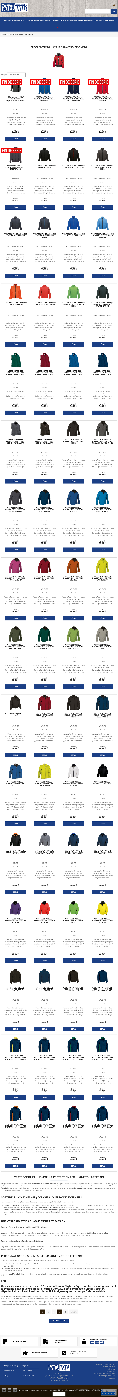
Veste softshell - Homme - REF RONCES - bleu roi (15, 783)
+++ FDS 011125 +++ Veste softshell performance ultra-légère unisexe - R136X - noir (15, 100)
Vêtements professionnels (106, 1376)
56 (44, 199)
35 (73, 474)
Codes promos (27, 1371)
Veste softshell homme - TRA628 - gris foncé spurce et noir (102, 304)
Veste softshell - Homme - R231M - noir (102, 783)
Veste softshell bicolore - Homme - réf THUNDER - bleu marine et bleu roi (102, 1127)
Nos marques (110, 1371)
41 (15, 1090)
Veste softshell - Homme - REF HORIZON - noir (73, 441)
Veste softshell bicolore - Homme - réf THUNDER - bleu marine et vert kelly (73, 1058)
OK (59, 1394)
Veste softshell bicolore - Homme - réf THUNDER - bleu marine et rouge (73, 1127)
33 (44, 200)
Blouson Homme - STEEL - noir (15, 714)
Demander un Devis (108, 1367)
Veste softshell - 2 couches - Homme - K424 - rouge (102, 98)
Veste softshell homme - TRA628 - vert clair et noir (73, 304)
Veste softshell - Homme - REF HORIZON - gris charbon (15, 509)
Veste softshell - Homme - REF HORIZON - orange (73, 578)
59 (73, 472)
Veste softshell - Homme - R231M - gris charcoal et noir (44, 852)
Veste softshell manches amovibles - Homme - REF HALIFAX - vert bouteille (15, 373)
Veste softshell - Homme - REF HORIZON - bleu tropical (102, 509)
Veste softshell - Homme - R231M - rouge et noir (44, 920)
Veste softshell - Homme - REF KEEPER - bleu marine (44, 989)
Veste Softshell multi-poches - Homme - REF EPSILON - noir (73, 989)
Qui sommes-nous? (28, 1375)
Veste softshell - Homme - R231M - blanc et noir (73, 783)
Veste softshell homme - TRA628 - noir (44, 166)
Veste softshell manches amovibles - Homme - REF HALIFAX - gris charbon (15, 442)
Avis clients (111, 1369)
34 (15, 406)
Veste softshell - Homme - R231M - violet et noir (15, 920)
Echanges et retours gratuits (11, 1366)
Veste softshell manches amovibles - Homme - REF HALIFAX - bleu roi (73, 373)
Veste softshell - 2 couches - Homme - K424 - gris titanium (15, 167)
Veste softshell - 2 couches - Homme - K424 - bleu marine (73, 98)
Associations (111, 1378)
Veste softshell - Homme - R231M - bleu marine (102, 852)
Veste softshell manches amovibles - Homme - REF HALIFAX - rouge (44, 373)
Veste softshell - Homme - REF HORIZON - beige (102, 646)
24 (15, 132)
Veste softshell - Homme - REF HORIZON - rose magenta (15, 578)
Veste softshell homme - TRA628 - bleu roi (73, 235)
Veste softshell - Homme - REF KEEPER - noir (15, 989)
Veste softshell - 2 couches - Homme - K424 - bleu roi (44, 98)
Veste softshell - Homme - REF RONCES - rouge (44, 715)
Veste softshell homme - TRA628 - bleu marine (15, 235)
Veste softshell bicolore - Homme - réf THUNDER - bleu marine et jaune (15, 1058)
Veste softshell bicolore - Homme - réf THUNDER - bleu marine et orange (15, 1127)
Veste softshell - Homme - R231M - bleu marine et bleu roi (73, 852)
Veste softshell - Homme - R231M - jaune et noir (102, 920)
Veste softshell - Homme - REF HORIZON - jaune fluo (102, 578)
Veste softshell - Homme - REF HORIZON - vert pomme (73, 646)
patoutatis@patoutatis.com (59, 1380)
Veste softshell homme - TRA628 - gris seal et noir (102, 167)
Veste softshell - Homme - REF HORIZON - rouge (44, 578)
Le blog (5, 1375)
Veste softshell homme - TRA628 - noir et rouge (73, 166)
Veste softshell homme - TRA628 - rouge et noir (44, 303)
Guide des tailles (8, 1371)
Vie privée (25, 1366)
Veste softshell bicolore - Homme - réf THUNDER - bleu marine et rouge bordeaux (44, 1127)
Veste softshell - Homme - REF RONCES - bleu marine (102, 715)
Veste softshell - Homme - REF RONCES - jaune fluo (44, 783)
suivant (73, 1312)
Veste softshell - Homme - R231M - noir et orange (15, 852)
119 (15, 130)
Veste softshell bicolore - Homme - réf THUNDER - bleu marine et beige (44, 1058)
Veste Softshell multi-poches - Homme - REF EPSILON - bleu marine (102, 989)
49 (44, 130)
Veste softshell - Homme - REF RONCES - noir (73, 715)
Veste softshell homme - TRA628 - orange (15, 303)
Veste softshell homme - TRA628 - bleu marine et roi (44, 235)
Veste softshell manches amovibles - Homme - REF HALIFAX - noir (44, 442)
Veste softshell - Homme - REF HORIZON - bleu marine (44, 509)
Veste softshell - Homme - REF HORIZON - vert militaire (15, 646)
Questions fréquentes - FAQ (105, 1364)
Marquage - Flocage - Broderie (104, 1373)
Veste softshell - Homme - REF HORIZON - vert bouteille (44, 646)
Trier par (4, 75)
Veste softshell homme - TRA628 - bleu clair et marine (102, 235)
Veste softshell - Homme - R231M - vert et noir (73, 920)
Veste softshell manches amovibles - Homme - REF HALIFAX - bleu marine (102, 373)
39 (15, 748)
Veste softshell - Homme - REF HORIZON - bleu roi (73, 509)
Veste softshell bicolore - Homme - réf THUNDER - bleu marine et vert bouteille (102, 1058)
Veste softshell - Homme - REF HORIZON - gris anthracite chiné (102, 441)
